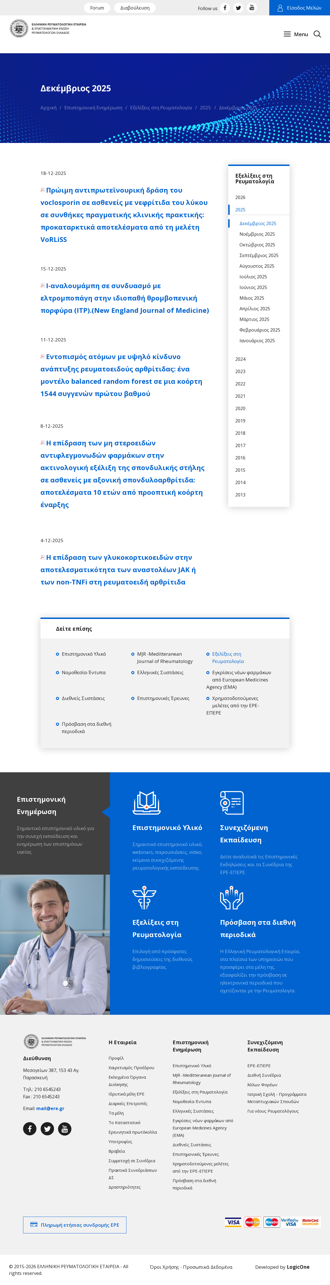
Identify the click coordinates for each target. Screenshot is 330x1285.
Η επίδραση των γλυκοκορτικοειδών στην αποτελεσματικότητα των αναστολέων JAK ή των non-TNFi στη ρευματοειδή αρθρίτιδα (118, 569)
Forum (97, 8)
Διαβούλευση (135, 8)
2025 (205, 107)
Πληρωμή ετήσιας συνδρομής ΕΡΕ (80, 1225)
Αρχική (48, 107)
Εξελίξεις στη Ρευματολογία (161, 107)
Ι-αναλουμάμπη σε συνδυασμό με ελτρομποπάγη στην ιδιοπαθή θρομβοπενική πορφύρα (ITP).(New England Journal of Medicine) (124, 298)
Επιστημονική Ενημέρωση (93, 107)
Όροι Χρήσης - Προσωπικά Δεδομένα (191, 1267)
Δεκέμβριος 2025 (238, 107)
